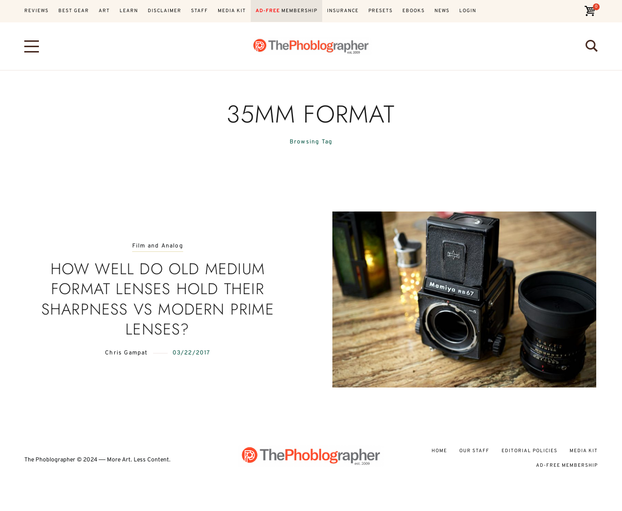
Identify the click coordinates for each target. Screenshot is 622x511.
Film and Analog (157, 246)
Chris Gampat (126, 353)
